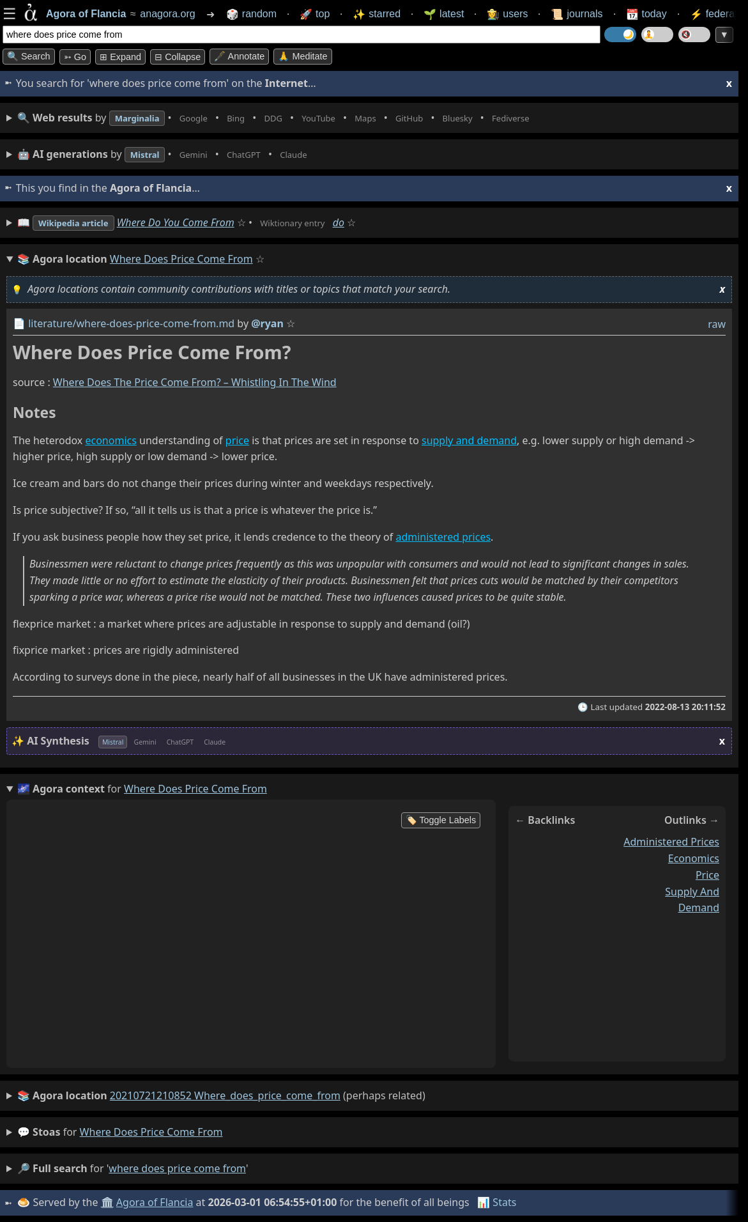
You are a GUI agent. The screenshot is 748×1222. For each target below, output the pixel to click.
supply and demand (469, 440)
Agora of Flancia (156, 1202)
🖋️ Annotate (239, 56)
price (237, 440)
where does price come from (151, 1132)
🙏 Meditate (302, 56)
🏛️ (108, 1202)
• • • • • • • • (305, 118)
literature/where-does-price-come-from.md (131, 323)
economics (110, 440)
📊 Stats (497, 1202)
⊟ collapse (178, 57)
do (369, 222)
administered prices (443, 537)
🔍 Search (28, 56)
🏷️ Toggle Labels (441, 820)
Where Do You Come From (191, 222)
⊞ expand (120, 57)
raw (717, 324)
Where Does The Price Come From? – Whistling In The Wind (195, 383)
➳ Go (75, 57)
